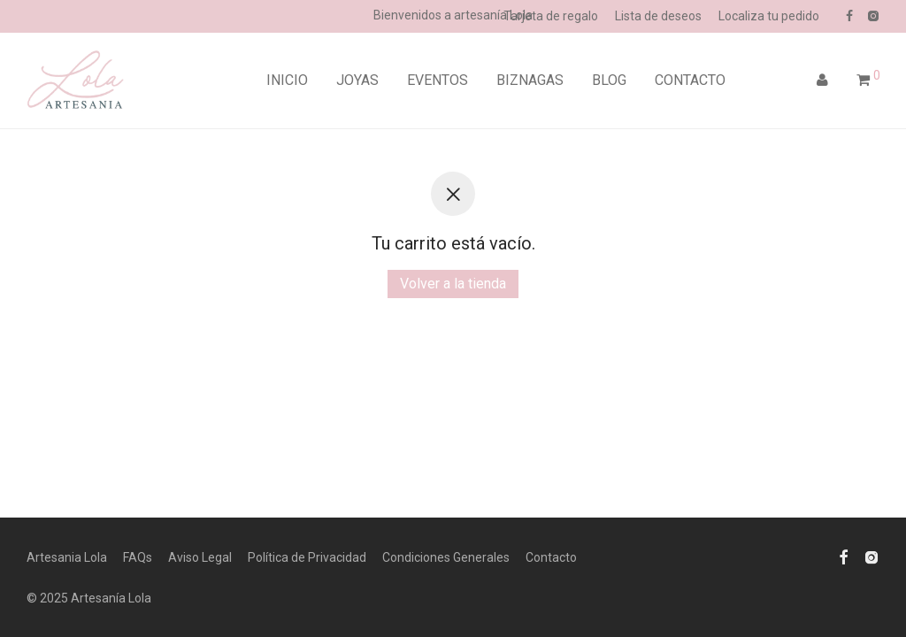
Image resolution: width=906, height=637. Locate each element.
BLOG (609, 80)
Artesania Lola (67, 557)
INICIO (287, 80)
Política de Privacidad (307, 557)
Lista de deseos (658, 16)
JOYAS (357, 80)
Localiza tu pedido (768, 16)
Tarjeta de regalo (550, 16)
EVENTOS (437, 80)
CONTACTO (690, 80)
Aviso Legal (200, 557)
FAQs (137, 557)
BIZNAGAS (530, 80)
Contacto (551, 557)
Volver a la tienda (453, 283)
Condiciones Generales (446, 557)
